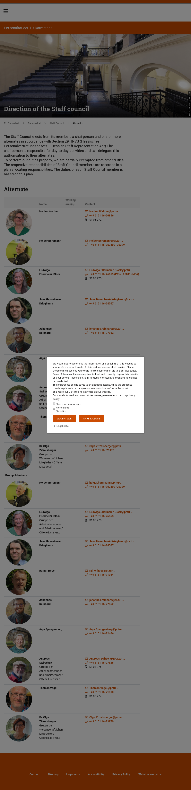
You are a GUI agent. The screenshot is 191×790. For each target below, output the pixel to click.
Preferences (61, 407)
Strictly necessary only (67, 404)
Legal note (60, 426)
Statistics (59, 411)
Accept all (64, 418)
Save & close (91, 418)
